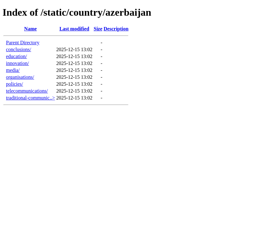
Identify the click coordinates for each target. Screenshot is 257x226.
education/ (16, 56)
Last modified (74, 28)
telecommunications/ (27, 91)
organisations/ (20, 77)
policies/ (14, 84)
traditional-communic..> (30, 97)
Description (115, 28)
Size (98, 28)
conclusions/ (18, 49)
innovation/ (17, 63)
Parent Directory (22, 42)
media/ (13, 70)
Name (30, 28)
